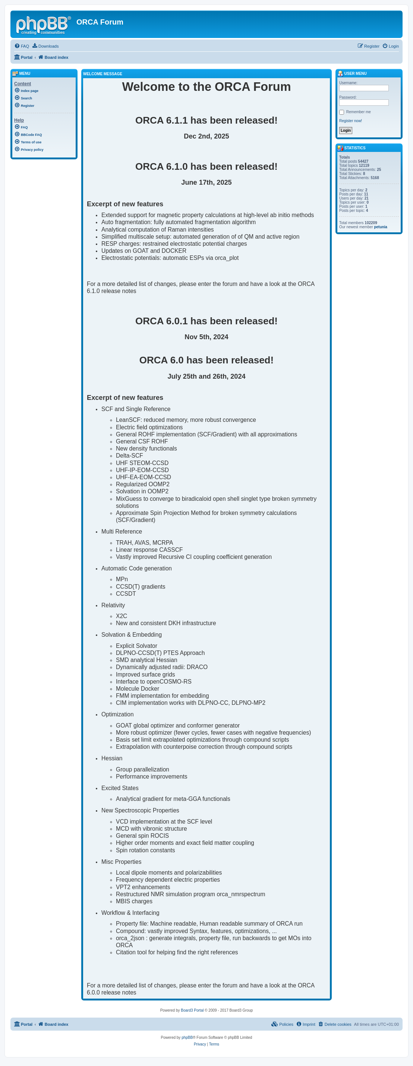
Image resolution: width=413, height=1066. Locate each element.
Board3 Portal (192, 1010)
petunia (380, 227)
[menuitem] (21, 46)
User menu (352, 73)
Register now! (350, 121)
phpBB (187, 1037)
